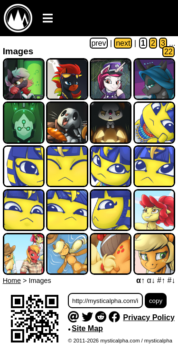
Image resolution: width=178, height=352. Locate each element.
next (123, 43)
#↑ (161, 280)
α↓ (151, 280)
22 (168, 52)
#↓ (171, 280)
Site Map (87, 328)
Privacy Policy (149, 317)
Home (12, 280)
